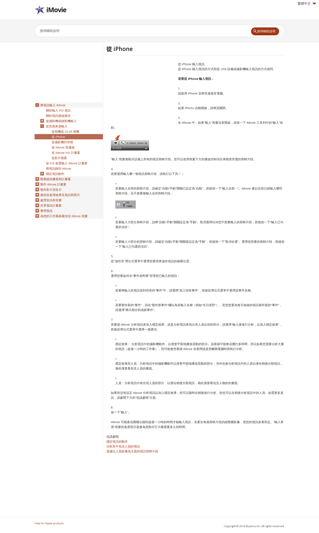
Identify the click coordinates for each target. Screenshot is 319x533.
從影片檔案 (59, 158)
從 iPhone (58, 137)
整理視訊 (46, 211)
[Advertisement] (140, 90)
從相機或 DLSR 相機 (65, 131)
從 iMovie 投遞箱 (63, 147)
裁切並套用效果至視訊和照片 (60, 195)
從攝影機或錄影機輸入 (61, 121)
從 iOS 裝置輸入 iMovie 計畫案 (66, 163)
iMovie (56, 9)
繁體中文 (307, 3)
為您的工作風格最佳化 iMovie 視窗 (64, 216)
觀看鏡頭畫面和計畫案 (55, 179)
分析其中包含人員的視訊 (123, 446)
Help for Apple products (49, 523)
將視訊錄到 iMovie (58, 168)
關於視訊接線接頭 (58, 116)
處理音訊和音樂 (51, 200)
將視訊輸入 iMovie (53, 105)
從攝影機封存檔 (62, 142)
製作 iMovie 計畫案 (53, 184)
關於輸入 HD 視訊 (58, 110)
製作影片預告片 (51, 189)
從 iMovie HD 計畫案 (66, 153)
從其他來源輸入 (56, 126)
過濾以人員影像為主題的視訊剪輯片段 (132, 451)
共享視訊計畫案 (51, 205)
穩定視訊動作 (55, 174)
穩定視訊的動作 (117, 441)
